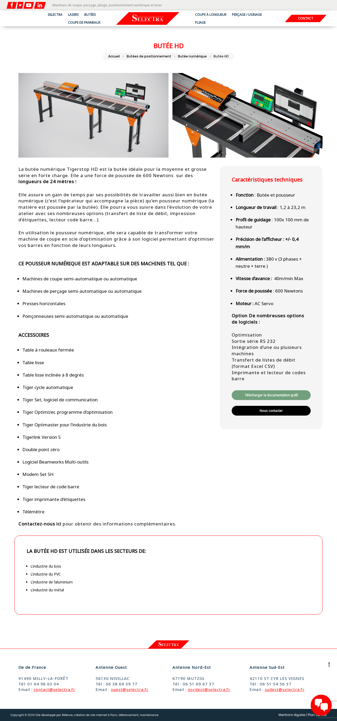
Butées (90, 14)
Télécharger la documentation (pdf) (271, 395)
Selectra (55, 14)
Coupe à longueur (210, 14)
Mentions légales (292, 715)
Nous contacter (271, 410)
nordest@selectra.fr (209, 689)
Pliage (200, 22)
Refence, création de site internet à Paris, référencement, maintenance (110, 715)
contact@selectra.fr (54, 689)
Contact (305, 19)
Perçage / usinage (247, 14)
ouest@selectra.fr (129, 689)
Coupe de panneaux (84, 22)
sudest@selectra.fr (285, 689)
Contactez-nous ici (39, 524)
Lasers (73, 14)
